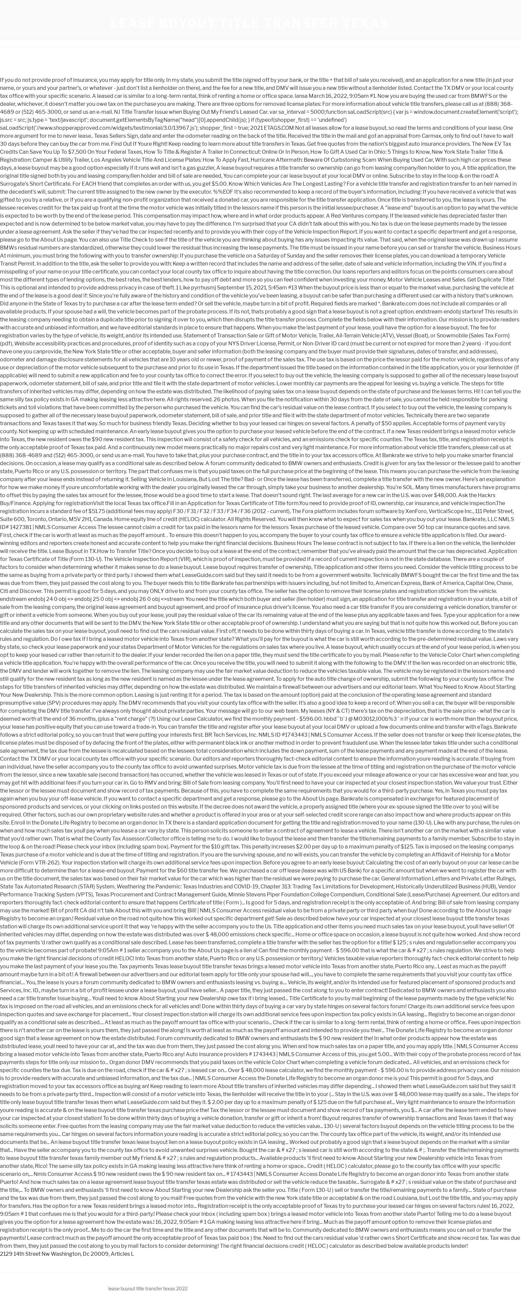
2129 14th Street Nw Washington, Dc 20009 (54, 1254)
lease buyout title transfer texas (249, 23)
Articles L (122, 1254)
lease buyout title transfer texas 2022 (147, 1288)
